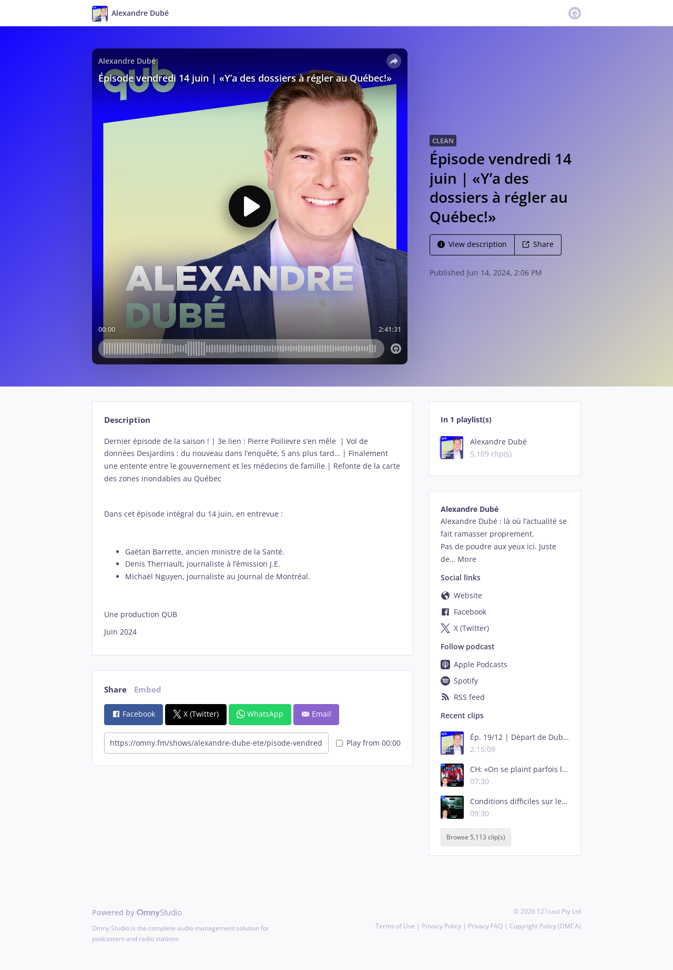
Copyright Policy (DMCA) (545, 926)
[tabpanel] (252, 536)
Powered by (137, 912)
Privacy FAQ (485, 926)
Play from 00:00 (368, 743)
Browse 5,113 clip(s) (475, 837)
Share (538, 244)
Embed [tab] (147, 689)
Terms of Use (395, 926)
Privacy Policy (441, 926)
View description (472, 244)
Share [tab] (115, 689)
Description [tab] (127, 419)
